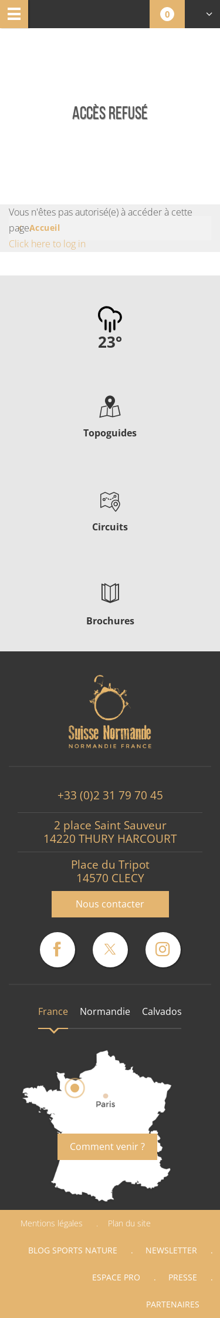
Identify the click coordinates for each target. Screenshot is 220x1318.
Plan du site (129, 1223)
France (53, 1011)
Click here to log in (47, 243)
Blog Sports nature (72, 1250)
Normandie (105, 1011)
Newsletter (171, 1250)
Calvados (162, 1011)
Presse (182, 1277)
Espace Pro (116, 1277)
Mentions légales (52, 1223)
